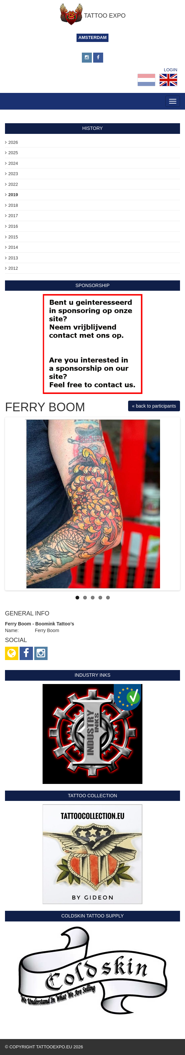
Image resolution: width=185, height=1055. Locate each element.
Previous (16, 504)
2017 (13, 215)
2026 (13, 142)
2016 (13, 226)
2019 (13, 194)
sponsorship (93, 285)
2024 (13, 163)
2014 (13, 247)
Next (168, 504)
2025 (13, 152)
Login (170, 69)
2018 (13, 205)
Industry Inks (92, 675)
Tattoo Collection (92, 795)
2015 (13, 236)
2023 (13, 173)
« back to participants (154, 406)
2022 (13, 184)
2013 (13, 257)
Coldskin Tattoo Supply (92, 915)
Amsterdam (93, 37)
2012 (13, 268)
